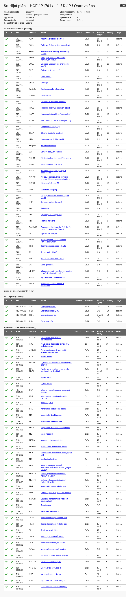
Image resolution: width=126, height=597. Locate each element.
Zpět (123, 5)
